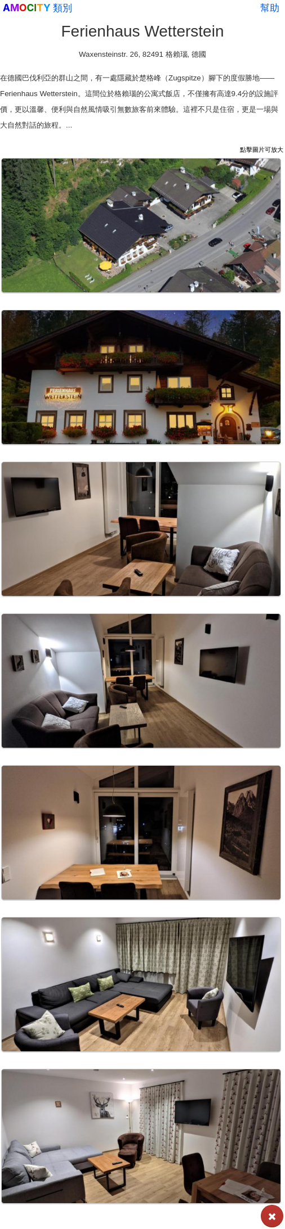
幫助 (269, 7)
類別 (62, 7)
